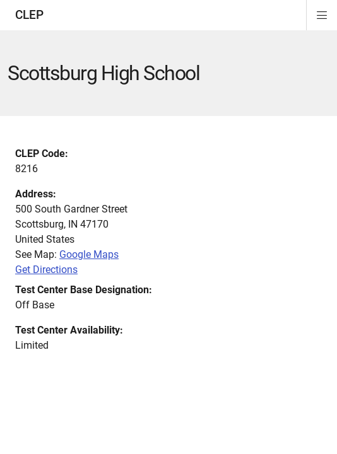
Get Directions (46, 270)
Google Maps (89, 254)
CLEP (29, 15)
